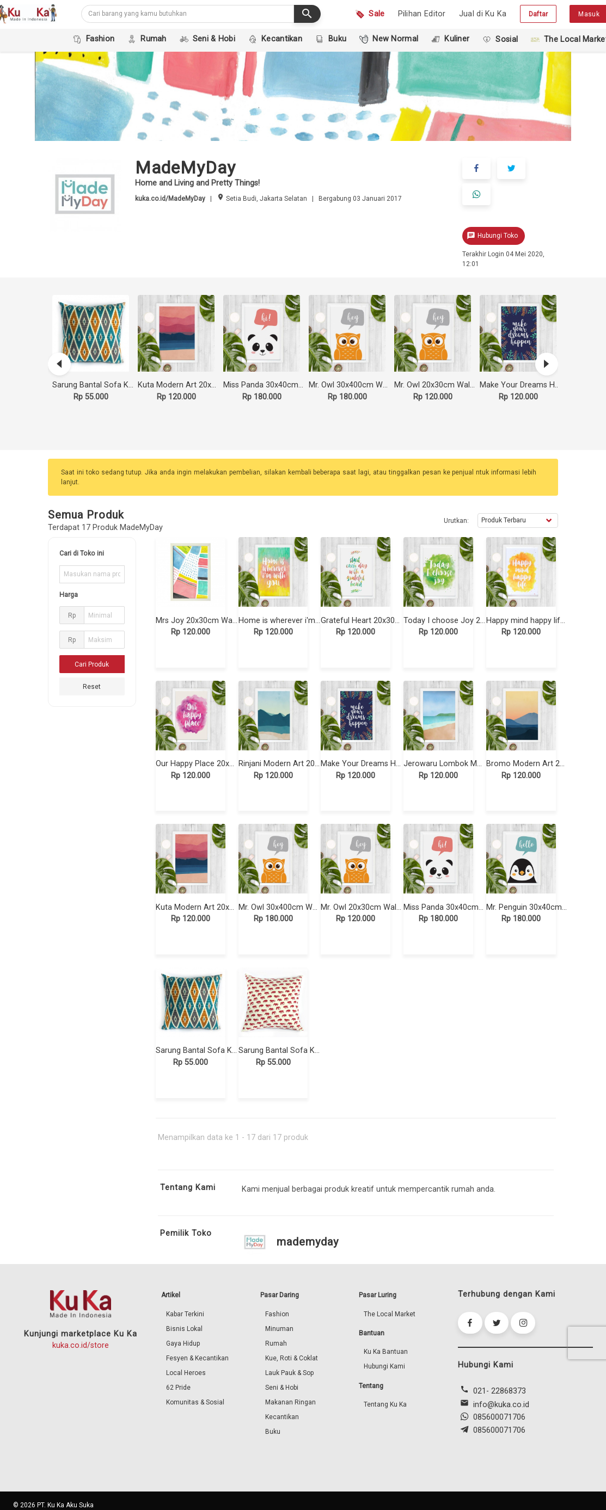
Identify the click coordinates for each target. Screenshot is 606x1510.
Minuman (279, 1327)
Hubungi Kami (384, 1365)
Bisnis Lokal (184, 1327)
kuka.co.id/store (80, 1343)
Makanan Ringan (290, 1400)
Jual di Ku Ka (483, 14)
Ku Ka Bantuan (386, 1350)
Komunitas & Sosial (195, 1400)
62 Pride (178, 1386)
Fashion (277, 1312)
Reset (92, 685)
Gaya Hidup (183, 1342)
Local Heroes (186, 1371)
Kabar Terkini (185, 1312)
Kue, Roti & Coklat (291, 1356)
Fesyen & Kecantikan (197, 1356)
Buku (272, 1430)
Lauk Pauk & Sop (289, 1371)
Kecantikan (282, 1415)
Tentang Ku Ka (385, 1403)
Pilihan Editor (422, 14)
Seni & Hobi (281, 1386)
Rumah (276, 1342)
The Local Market (389, 1312)
